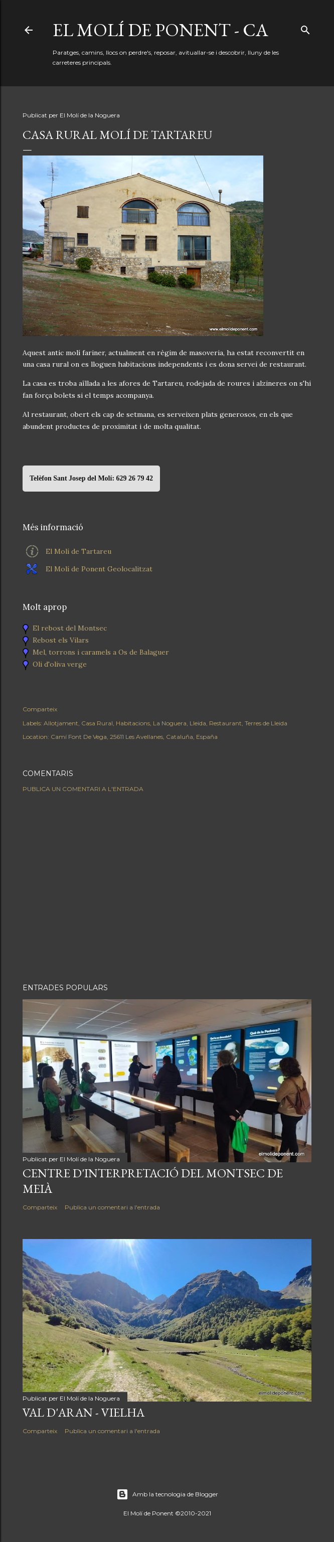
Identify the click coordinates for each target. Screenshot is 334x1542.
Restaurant (225, 723)
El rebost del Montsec (70, 628)
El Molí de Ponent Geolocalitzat (99, 568)
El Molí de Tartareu (78, 551)
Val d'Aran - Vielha (83, 1412)
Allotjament (61, 723)
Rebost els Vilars (61, 640)
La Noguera (170, 723)
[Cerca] (305, 28)
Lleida (198, 723)
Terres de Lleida (266, 723)
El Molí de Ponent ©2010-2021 (167, 1513)
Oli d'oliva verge (60, 664)
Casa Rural (97, 723)
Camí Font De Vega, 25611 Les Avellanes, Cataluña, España (134, 736)
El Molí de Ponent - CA (160, 30)
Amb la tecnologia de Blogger (167, 1494)
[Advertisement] (167, 888)
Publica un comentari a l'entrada (83, 789)
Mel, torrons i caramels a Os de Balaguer (101, 652)
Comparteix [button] (40, 709)
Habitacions (133, 723)
